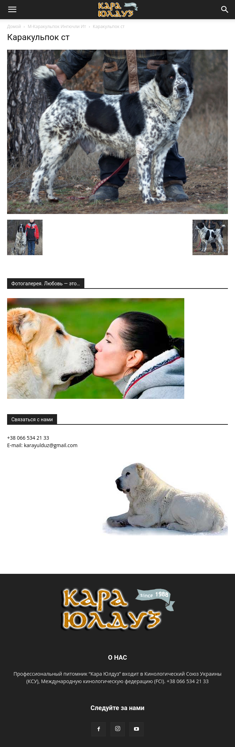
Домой (14, 26)
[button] (12, 9)
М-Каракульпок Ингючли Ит (57, 26)
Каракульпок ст (38, 37)
